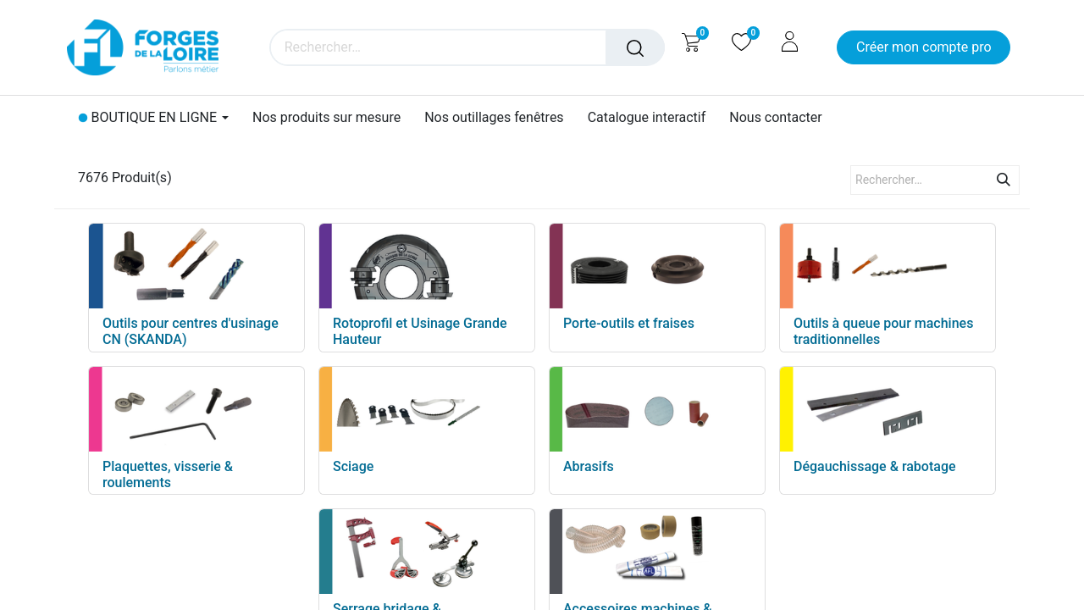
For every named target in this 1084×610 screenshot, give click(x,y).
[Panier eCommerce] (690, 41)
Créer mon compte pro (924, 47)
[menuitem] (326, 117)
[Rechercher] (635, 47)
